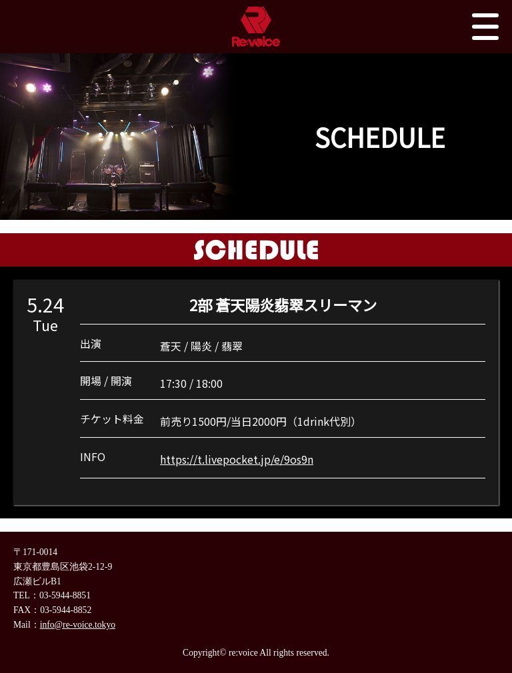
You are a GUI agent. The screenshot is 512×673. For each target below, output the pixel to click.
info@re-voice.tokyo (77, 625)
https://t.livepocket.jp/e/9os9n (236, 459)
